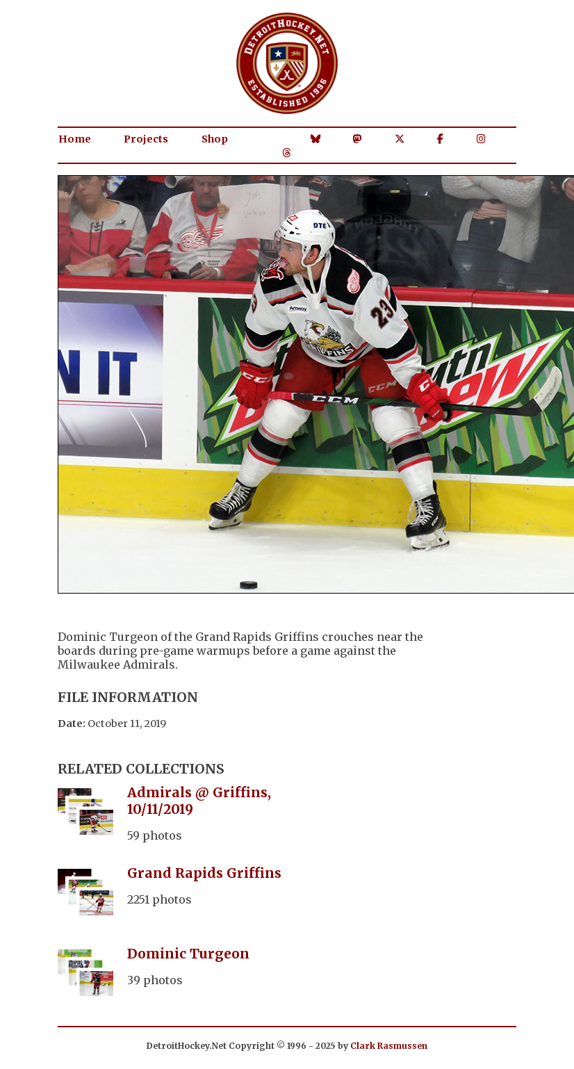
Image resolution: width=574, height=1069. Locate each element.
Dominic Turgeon (188, 953)
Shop (215, 139)
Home (74, 139)
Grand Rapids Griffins (204, 873)
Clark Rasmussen (388, 1046)
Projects (146, 139)
